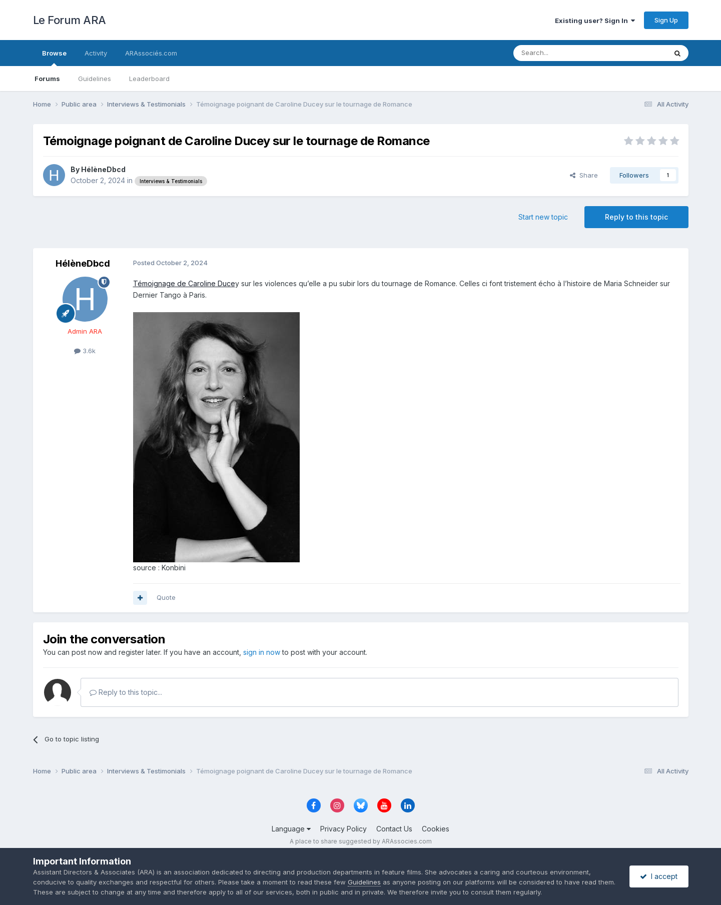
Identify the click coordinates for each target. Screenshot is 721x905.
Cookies (435, 828)
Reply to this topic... (126, 692)
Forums (47, 79)
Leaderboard (149, 79)
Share (584, 175)
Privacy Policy (343, 828)
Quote (166, 597)
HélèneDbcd (103, 169)
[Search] (564, 53)
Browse (54, 57)
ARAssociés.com (151, 53)
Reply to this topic (636, 217)
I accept (658, 876)
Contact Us (394, 828)
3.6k (85, 351)
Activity (96, 53)
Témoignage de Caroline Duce (184, 283)
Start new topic (543, 217)
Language (291, 828)
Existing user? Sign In (595, 21)
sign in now (261, 652)
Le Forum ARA (69, 20)
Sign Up (666, 20)
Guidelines (94, 79)
